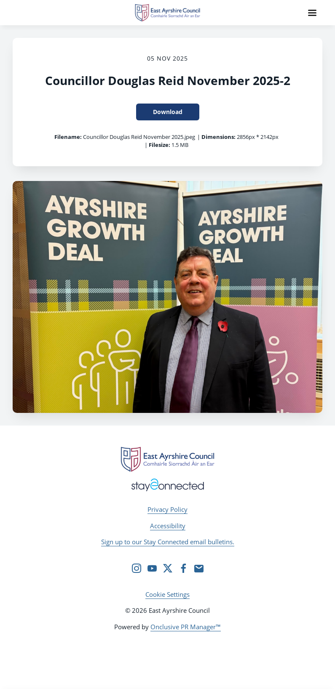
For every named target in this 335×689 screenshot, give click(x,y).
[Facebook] (183, 568)
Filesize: (159, 145)
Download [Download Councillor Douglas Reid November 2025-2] (167, 112)
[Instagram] (136, 568)
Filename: (68, 137)
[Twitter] (167, 568)
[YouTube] (152, 568)
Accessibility (167, 525)
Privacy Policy (167, 509)
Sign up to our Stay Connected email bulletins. (167, 541)
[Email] (199, 568)
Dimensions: (218, 137)
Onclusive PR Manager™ (185, 626)
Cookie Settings (167, 594)
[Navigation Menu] (312, 12)
